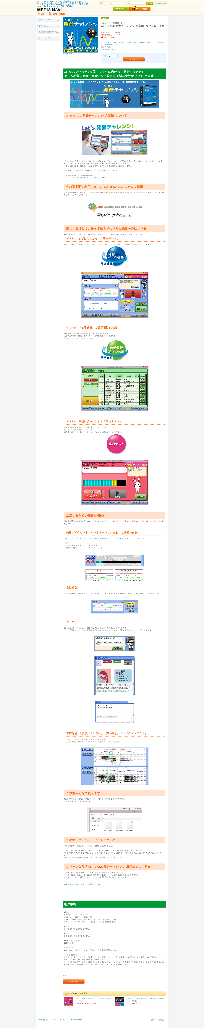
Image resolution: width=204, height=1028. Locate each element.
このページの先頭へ (158, 1020)
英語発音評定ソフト (111, 49)
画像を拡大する (68, 54)
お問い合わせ (43, 26)
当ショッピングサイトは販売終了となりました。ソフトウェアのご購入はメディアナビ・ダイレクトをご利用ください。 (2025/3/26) (62, 3)
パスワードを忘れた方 (160, 3)
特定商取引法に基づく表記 (48, 32)
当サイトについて (45, 20)
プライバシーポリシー (46, 38)
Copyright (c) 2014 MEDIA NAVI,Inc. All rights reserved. (61, 1020)
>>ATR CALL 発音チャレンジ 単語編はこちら (82, 884)
